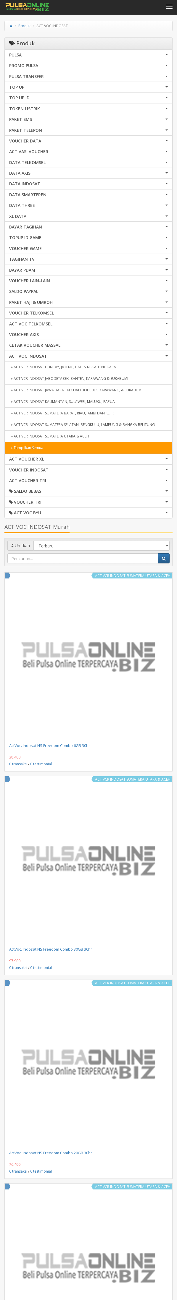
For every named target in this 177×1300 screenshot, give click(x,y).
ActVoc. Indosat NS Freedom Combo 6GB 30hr (49, 745)
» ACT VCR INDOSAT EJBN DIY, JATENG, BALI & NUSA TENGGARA (62, 366)
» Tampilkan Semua (26, 447)
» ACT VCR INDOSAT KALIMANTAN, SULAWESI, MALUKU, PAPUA (62, 401)
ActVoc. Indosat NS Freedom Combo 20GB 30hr (50, 1152)
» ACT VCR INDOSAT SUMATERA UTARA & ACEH (49, 436)
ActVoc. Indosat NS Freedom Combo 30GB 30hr (50, 949)
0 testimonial (41, 763)
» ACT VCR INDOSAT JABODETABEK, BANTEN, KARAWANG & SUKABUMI (68, 378)
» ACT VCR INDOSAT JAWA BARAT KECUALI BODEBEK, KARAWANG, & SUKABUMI (75, 390)
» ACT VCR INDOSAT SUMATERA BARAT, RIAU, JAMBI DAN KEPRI (62, 413)
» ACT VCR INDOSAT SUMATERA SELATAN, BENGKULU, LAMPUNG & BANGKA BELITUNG (82, 424)
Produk (24, 25)
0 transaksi (18, 763)
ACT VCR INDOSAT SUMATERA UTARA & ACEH (132, 575)
